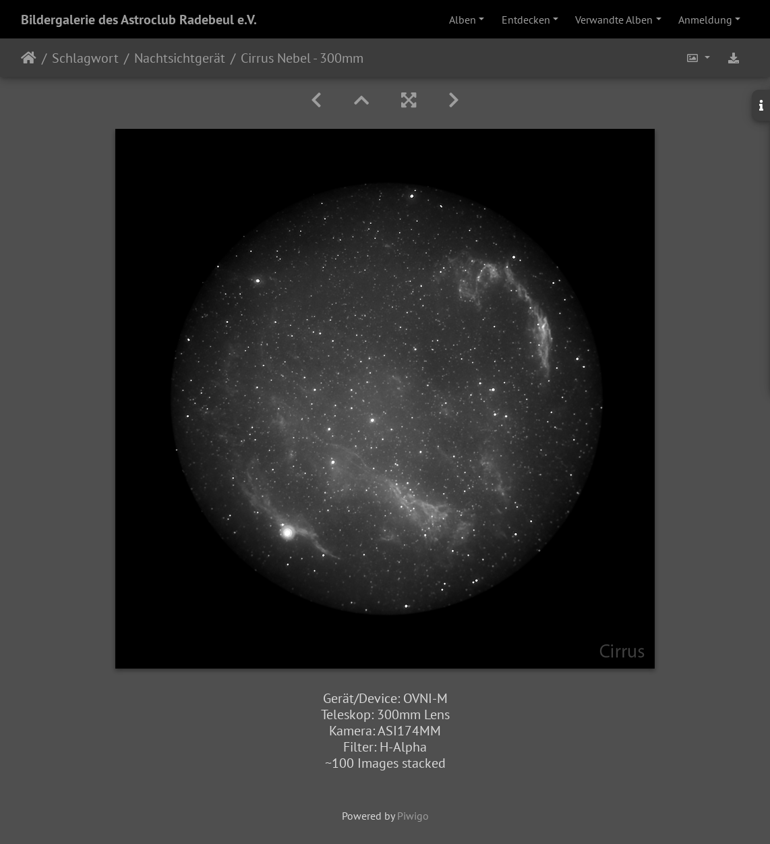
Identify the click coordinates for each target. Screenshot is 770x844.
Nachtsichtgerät (179, 58)
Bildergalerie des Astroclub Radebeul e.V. (139, 19)
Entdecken (526, 19)
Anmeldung (705, 19)
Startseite (28, 58)
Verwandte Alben (614, 19)
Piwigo (413, 815)
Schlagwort (85, 58)
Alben (462, 19)
